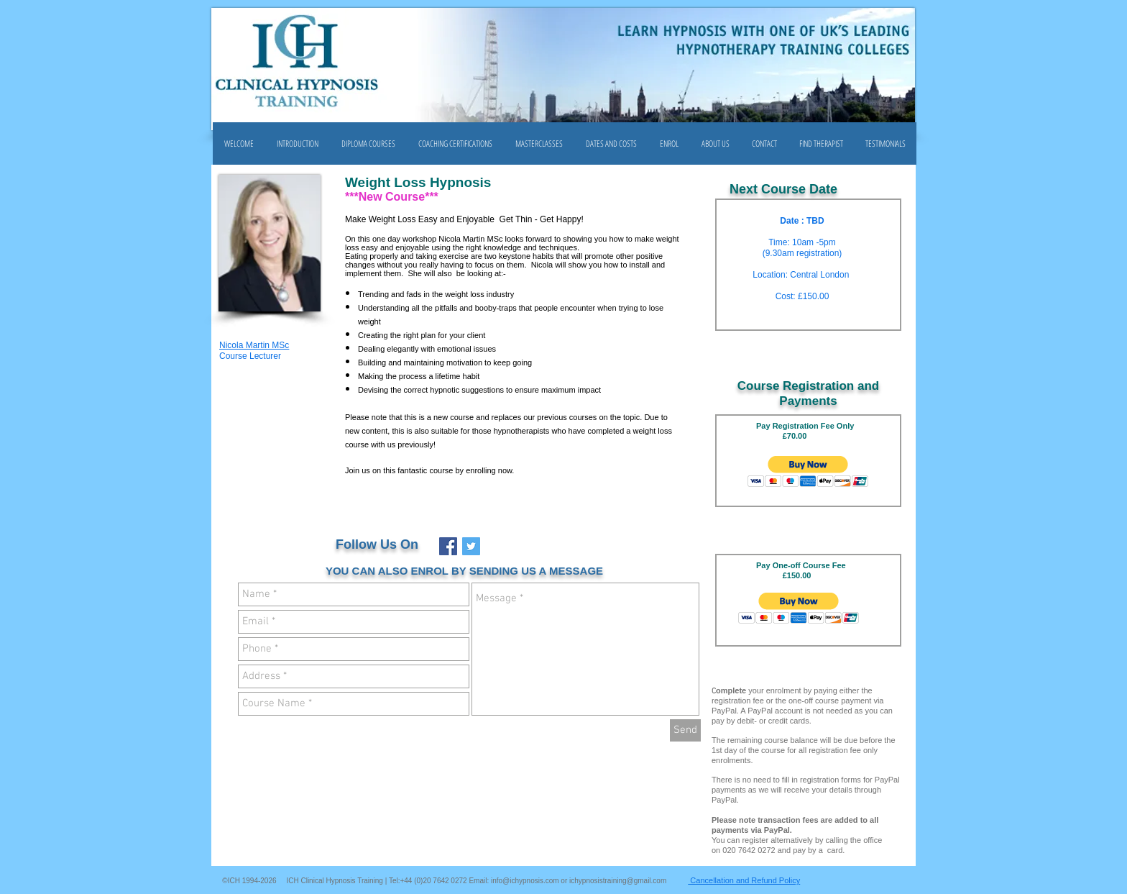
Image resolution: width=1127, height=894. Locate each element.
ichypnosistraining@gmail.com (617, 881)
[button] (368, 143)
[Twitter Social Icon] (471, 546)
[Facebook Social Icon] (448, 546)
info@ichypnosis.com (525, 881)
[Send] (685, 730)
